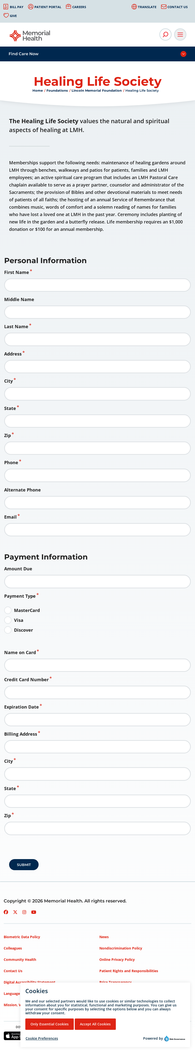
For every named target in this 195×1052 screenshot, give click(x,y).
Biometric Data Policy (22, 936)
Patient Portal (47, 7)
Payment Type (20, 596)
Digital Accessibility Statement (29, 982)
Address (13, 354)
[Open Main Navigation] (180, 34)
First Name (16, 272)
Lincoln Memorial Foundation (97, 90)
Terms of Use (110, 1004)
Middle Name (19, 299)
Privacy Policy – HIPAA (118, 993)
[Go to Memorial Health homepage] (30, 37)
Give (13, 16)
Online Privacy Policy (117, 959)
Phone (11, 462)
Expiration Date (21, 707)
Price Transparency (115, 982)
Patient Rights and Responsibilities (128, 970)
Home (37, 90)
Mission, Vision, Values (23, 1004)
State (10, 408)
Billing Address (20, 734)
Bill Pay (16, 7)
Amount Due (18, 569)
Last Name (16, 326)
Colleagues (13, 948)
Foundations (57, 90)
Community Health (20, 959)
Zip (7, 435)
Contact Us (177, 7)
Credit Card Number (26, 679)
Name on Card (20, 652)
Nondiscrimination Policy (120, 948)
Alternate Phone (22, 490)
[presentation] (46, 848)
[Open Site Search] (165, 34)
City (8, 381)
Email (10, 517)
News (104, 936)
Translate (147, 7)
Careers (79, 7)
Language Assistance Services (29, 993)
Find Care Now (24, 53)
